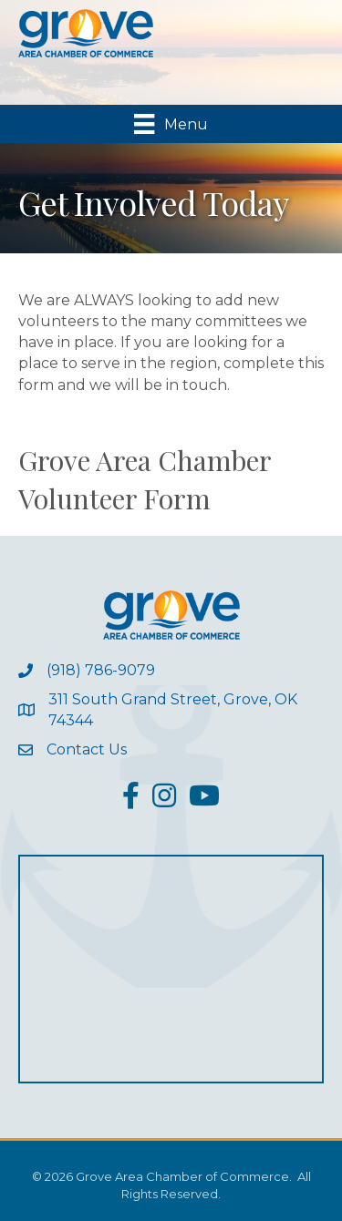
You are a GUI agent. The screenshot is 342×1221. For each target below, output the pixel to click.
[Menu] (170, 124)
